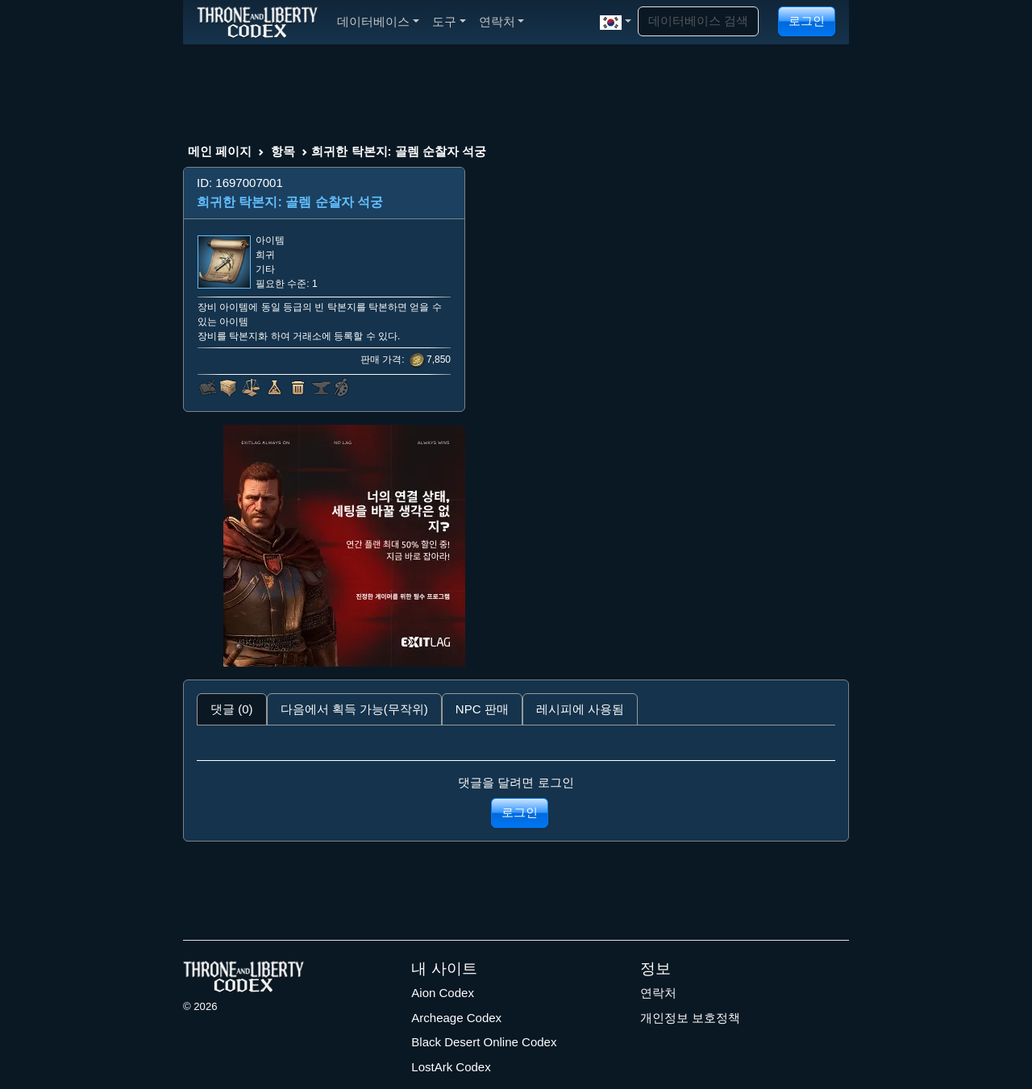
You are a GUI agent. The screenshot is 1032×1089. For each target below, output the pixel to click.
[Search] (698, 21)
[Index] (257, 22)
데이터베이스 (378, 21)
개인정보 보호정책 (690, 1018)
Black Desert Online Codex (483, 1042)
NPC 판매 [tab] (482, 709)
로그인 (807, 20)
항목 (283, 151)
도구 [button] (449, 21)
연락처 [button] (502, 21)
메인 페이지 (220, 151)
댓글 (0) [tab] (231, 709)
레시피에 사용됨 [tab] (580, 709)
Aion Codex (442, 993)
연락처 (658, 993)
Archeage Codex (456, 1018)
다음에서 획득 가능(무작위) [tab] (354, 709)
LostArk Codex (450, 1067)
